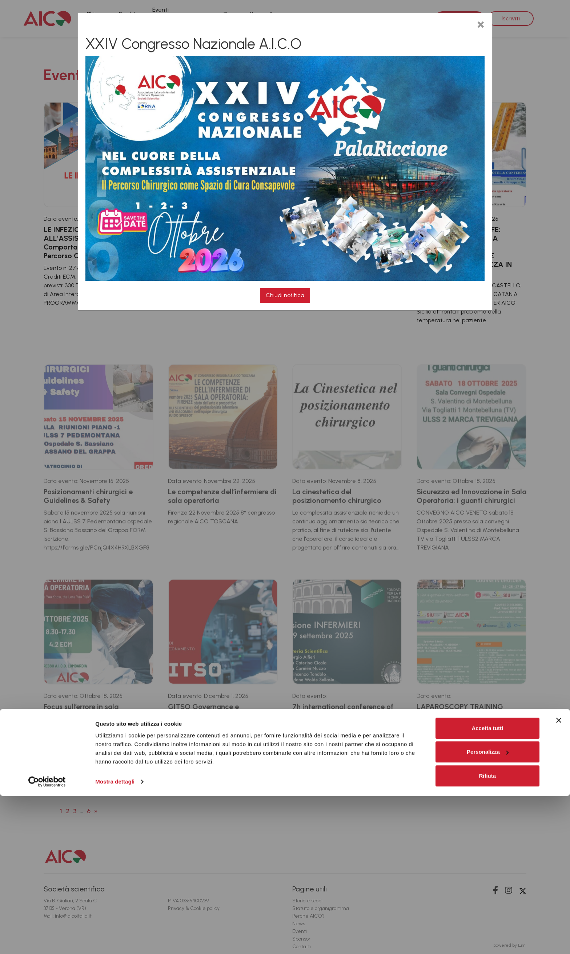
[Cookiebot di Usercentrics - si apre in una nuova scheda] (47, 939)
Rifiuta (487, 934)
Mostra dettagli (115, 940)
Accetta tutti (487, 886)
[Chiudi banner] (558, 878)
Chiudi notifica (285, 295)
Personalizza (488, 910)
